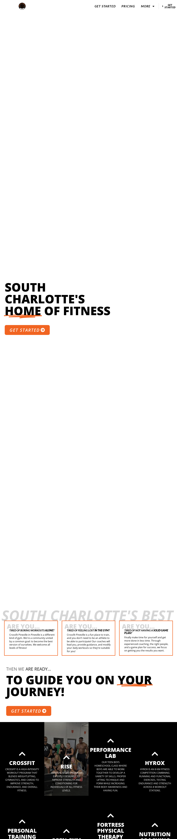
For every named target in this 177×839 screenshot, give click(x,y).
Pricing (128, 6)
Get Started (105, 6)
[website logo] (22, 6)
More (148, 6)
